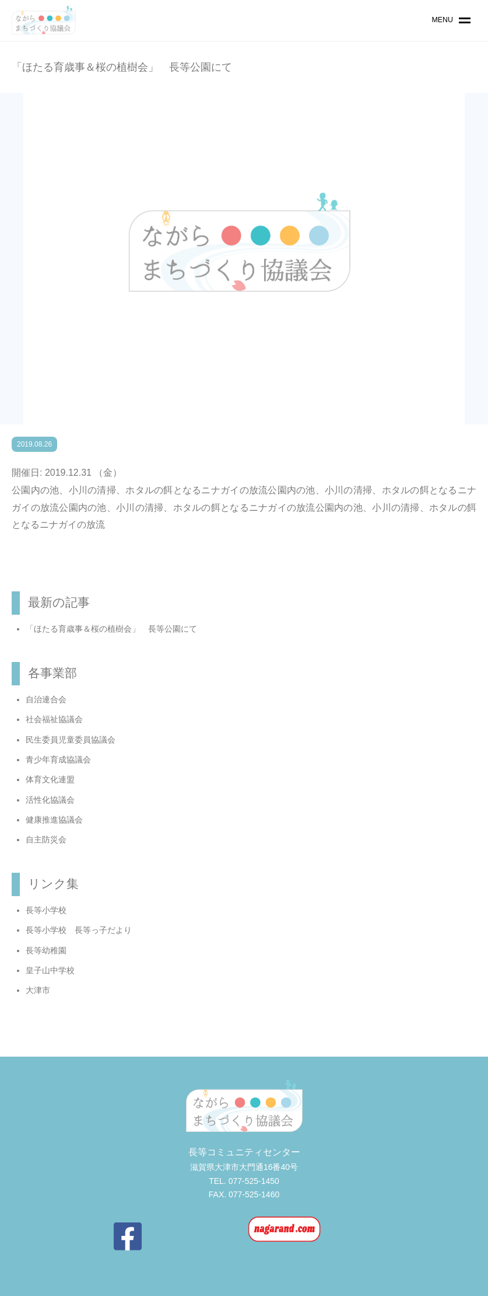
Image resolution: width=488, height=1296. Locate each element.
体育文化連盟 (50, 779)
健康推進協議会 (54, 819)
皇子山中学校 (50, 970)
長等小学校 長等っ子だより (79, 930)
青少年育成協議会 (58, 759)
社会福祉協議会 (54, 719)
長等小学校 (46, 910)
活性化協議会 (50, 799)
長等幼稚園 (46, 950)
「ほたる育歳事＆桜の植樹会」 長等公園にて (111, 628)
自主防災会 (46, 839)
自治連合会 (46, 699)
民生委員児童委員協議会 (70, 739)
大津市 (38, 990)
